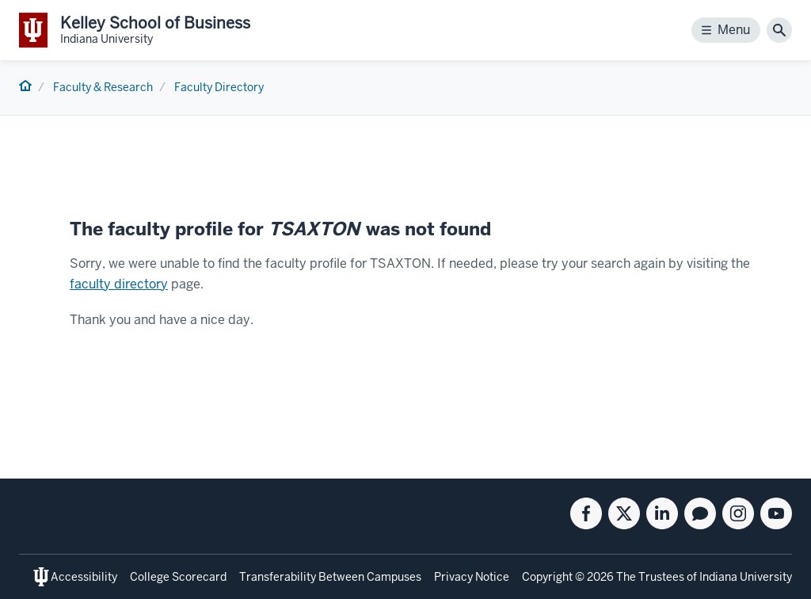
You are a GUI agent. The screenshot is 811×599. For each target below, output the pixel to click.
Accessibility (84, 577)
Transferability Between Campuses (330, 577)
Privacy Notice (471, 577)
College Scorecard (178, 577)
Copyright (547, 577)
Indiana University (745, 577)
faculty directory (119, 284)
